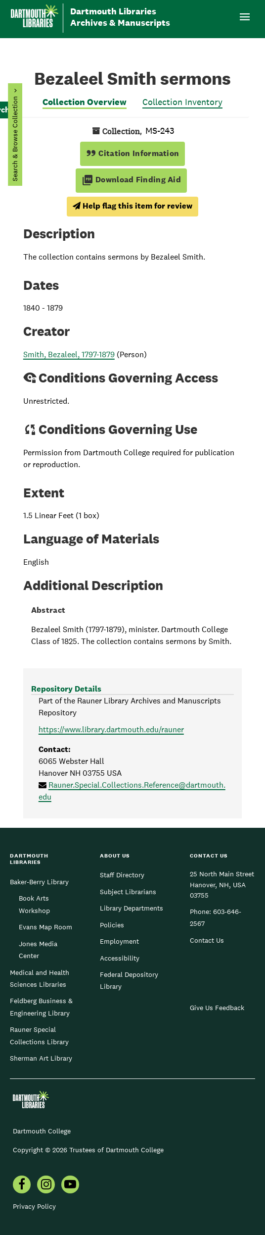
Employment (119, 941)
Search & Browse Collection (14, 138)
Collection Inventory (182, 101)
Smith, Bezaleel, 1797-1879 (69, 354)
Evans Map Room (45, 926)
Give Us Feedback (217, 1007)
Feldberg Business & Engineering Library (41, 1006)
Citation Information (132, 153)
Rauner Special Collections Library (39, 1035)
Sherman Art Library (41, 1058)
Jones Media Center (38, 949)
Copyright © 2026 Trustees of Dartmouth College (88, 1149)
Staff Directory (122, 874)
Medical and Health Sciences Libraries (39, 978)
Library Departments (131, 908)
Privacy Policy (34, 1206)
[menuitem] (22, 1185)
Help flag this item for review (132, 206)
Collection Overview (85, 101)
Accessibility (119, 958)
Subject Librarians (128, 891)
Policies (112, 924)
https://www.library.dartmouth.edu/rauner (111, 729)
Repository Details (66, 689)
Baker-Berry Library (39, 881)
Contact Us (207, 940)
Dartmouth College (42, 1131)
